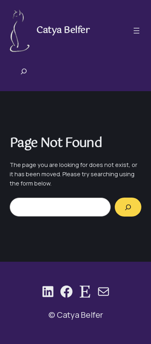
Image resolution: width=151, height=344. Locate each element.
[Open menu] (136, 30)
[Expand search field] (24, 71)
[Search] (128, 207)
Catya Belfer (62, 30)
